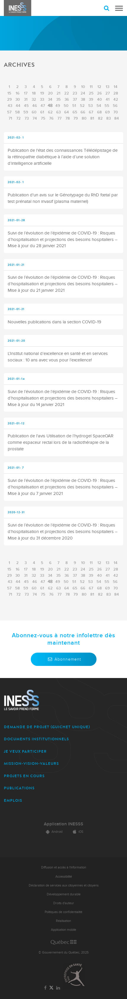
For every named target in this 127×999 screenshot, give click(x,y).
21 (58, 93)
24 (83, 93)
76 (51, 118)
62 (50, 112)
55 (107, 105)
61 (42, 112)
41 (108, 99)
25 (91, 93)
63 (58, 112)
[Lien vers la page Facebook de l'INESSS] (45, 988)
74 (35, 118)
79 (75, 118)
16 (18, 93)
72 (18, 118)
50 (66, 105)
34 (50, 99)
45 (26, 105)
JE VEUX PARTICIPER (25, 751)
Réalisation (63, 921)
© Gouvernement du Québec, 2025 (63, 952)
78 (67, 118)
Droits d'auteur (63, 903)
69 (107, 112)
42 (115, 99)
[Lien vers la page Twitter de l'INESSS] (51, 987)
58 (17, 112)
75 (43, 118)
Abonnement (63, 659)
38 (83, 99)
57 (9, 112)
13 (107, 86)
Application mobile (63, 930)
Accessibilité (63, 877)
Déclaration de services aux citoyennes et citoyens (64, 885)
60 (34, 112)
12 (99, 86)
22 (66, 93)
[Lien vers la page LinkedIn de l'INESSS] (58, 988)
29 (9, 99)
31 (26, 99)
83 (108, 118)
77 (59, 118)
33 (42, 99)
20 (50, 93)
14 (116, 86)
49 (57, 105)
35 (58, 99)
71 (10, 118)
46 (34, 105)
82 (100, 118)
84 (116, 118)
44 (18, 105)
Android (53, 832)
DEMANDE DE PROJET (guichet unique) (47, 727)
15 (9, 93)
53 (90, 105)
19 (42, 93)
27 (107, 93)
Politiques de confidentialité (63, 912)
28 (115, 93)
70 (115, 112)
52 (82, 105)
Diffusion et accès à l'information (63, 867)
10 (83, 86)
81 (92, 118)
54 (99, 105)
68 (99, 112)
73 (27, 118)
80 (84, 118)
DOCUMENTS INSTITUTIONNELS (36, 739)
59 (25, 112)
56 (115, 105)
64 (66, 112)
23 (75, 93)
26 (99, 93)
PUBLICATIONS (19, 788)
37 (75, 99)
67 (91, 112)
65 (75, 112)
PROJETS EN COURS (24, 776)
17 (26, 93)
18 (34, 93)
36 (67, 99)
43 (10, 105)
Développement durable (64, 894)
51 (74, 105)
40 (99, 99)
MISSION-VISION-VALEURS (31, 763)
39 (91, 99)
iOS (77, 832)
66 (83, 112)
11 (91, 86)
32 (34, 99)
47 (43, 105)
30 (17, 99)
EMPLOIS (13, 800)
